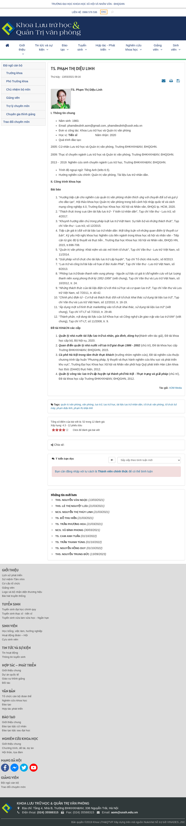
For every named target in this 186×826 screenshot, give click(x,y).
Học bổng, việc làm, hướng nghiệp (22, 631)
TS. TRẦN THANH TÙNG (70, 542)
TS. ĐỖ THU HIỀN (66, 518)
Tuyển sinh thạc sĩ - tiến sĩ (17, 613)
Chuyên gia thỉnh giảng (20, 114)
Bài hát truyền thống (14, 595)
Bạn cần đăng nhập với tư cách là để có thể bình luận (104, 471)
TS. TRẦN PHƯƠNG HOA (70, 524)
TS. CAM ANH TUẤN (67, 536)
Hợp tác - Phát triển (105, 47)
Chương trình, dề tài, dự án (18, 748)
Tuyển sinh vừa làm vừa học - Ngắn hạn (25, 617)
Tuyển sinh (81, 47)
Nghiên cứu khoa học (133, 47)
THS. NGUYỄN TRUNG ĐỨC (72, 554)
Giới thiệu (22, 47)
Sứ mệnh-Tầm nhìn (13, 579)
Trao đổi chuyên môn (16, 121)
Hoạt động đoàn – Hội (15, 635)
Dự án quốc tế (10, 674)
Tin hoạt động (10, 652)
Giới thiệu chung (11, 670)
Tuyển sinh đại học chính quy (19, 609)
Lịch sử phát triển (12, 575)
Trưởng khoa (14, 73)
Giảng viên (157, 47)
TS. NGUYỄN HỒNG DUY (70, 548)
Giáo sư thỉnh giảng (13, 678)
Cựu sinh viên (10, 639)
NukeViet (149, 822)
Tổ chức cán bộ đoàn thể (16, 696)
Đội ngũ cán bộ (12, 65)
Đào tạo (64, 47)
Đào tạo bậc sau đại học (16, 730)
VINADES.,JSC (176, 822)
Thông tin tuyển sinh (14, 656)
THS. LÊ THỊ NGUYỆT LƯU (71, 506)
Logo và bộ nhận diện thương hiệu (22, 591)
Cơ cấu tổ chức (11, 583)
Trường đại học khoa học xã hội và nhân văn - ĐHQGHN (88, 4)
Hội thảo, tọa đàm (12, 752)
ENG (103, 12)
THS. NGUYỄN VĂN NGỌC (71, 500)
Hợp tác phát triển (12, 708)
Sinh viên (175, 47)
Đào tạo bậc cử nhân (14, 726)
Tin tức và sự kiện (44, 47)
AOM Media (175, 388)
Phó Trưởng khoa (17, 81)
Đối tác (6, 682)
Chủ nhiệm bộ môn (18, 89)
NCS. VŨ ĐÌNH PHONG (69, 530)
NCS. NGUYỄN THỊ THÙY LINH (74, 512)
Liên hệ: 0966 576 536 (84, 12)
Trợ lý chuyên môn (18, 106)
